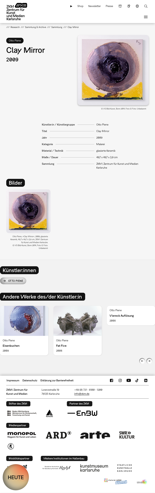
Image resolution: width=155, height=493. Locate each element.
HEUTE (16, 477)
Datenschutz (29, 380)
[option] (29, 220)
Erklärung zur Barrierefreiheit (57, 380)
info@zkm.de (81, 393)
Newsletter (94, 6)
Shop (80, 6)
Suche (146, 6)
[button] (113, 70)
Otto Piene (15, 280)
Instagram (120, 380)
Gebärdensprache (129, 6)
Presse (109, 6)
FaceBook (112, 380)
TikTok (137, 380)
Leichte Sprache (120, 6)
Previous (142, 361)
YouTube (129, 380)
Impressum (13, 380)
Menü (146, 17)
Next (149, 361)
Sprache (137, 6)
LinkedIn (146, 380)
